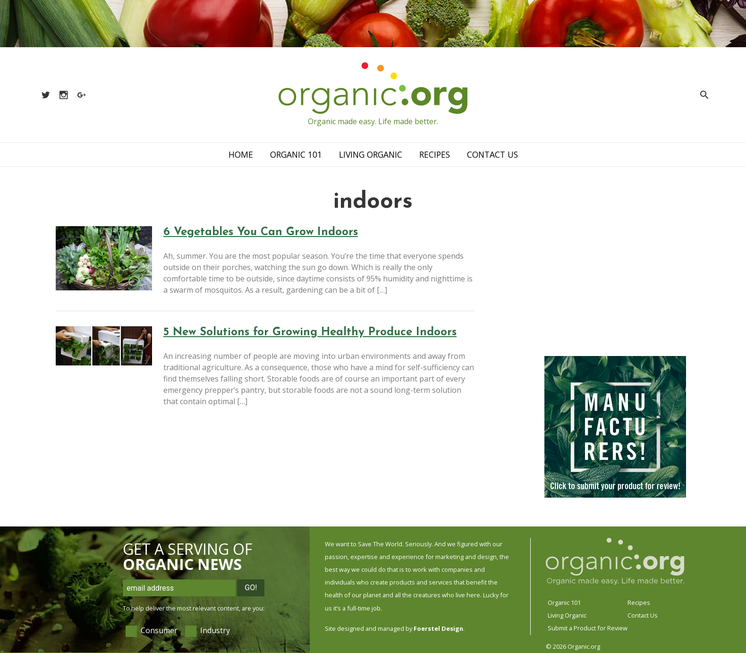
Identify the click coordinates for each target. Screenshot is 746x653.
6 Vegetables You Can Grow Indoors (260, 232)
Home (241, 154)
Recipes (434, 154)
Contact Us (492, 154)
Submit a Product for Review (587, 628)
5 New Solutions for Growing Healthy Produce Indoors (310, 332)
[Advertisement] (615, 286)
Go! (251, 587)
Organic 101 (296, 154)
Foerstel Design (438, 628)
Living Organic (370, 154)
